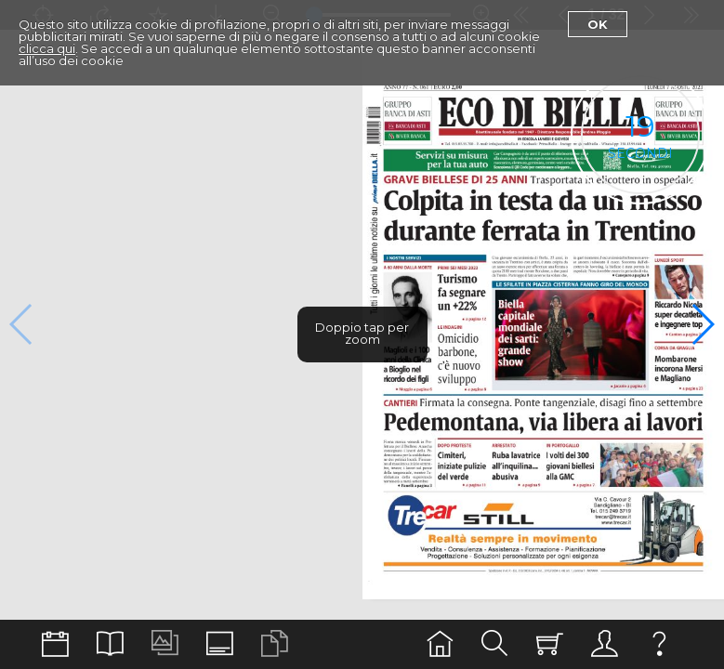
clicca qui (47, 48)
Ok (597, 24)
